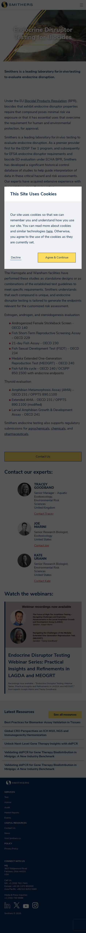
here (49, 231)
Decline (16, 258)
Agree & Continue (56, 257)
